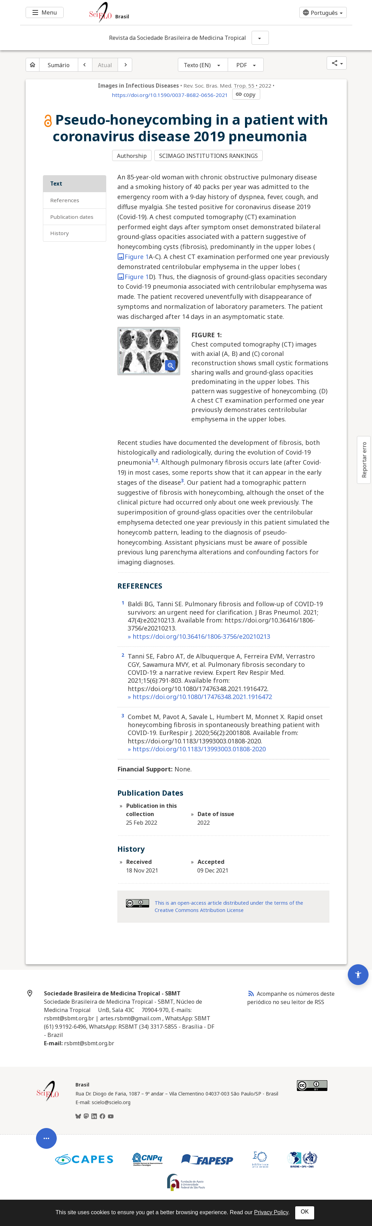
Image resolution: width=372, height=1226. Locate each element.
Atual (105, 65)
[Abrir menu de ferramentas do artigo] (46, 1134)
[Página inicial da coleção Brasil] (48, 1099)
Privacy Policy (271, 1212)
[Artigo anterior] (85, 65)
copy (245, 94)
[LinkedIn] (94, 1116)
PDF (241, 65)
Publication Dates (71, 215)
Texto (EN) (197, 65)
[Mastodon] (86, 1116)
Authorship (132, 156)
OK (305, 1212)
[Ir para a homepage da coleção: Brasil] (158, 12)
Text (56, 182)
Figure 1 (133, 256)
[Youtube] (111, 1116)
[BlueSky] (78, 1116)
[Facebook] (102, 1116)
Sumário (59, 65)
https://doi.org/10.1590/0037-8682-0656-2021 (170, 94)
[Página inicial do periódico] (32, 65)
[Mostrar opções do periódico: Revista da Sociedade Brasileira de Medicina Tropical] (260, 38)
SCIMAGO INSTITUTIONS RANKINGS (209, 156)
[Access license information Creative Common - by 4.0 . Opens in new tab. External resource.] (137, 902)
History (59, 232)
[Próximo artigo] (125, 65)
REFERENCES (64, 199)
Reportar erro (364, 460)
